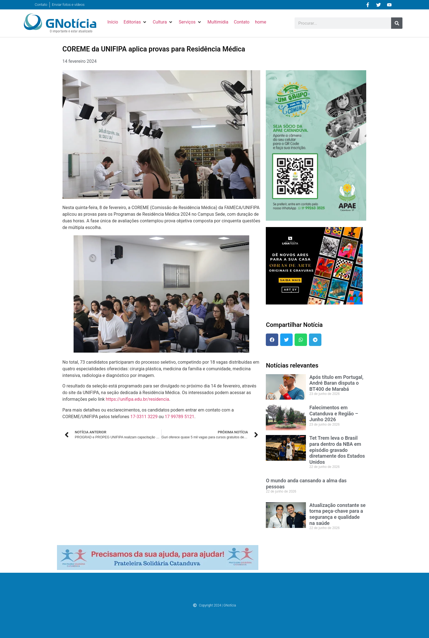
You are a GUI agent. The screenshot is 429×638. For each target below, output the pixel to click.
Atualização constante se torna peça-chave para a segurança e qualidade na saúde (337, 514)
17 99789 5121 (179, 416)
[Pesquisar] (396, 23)
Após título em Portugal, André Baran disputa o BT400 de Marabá (336, 383)
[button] (135, 22)
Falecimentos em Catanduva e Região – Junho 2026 (333, 413)
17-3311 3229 (143, 416)
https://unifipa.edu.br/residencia (137, 399)
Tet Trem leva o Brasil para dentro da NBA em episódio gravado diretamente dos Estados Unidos (337, 450)
